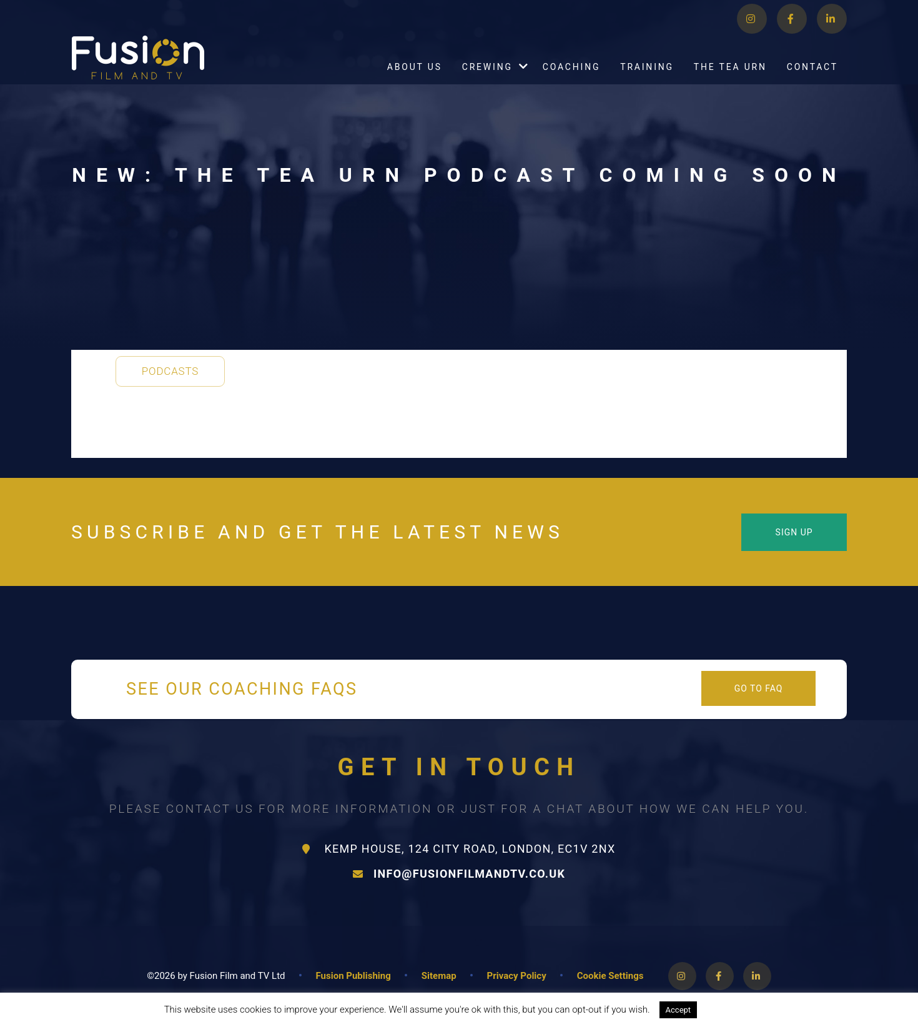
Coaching (572, 81)
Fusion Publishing (353, 975)
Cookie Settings (610, 975)
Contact (812, 81)
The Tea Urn (730, 81)
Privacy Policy (516, 975)
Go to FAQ (758, 688)
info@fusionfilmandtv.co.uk (459, 873)
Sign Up (794, 532)
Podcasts (170, 371)
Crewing (487, 81)
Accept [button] (678, 1010)
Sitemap (439, 975)
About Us (414, 81)
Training (647, 81)
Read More (731, 1009)
